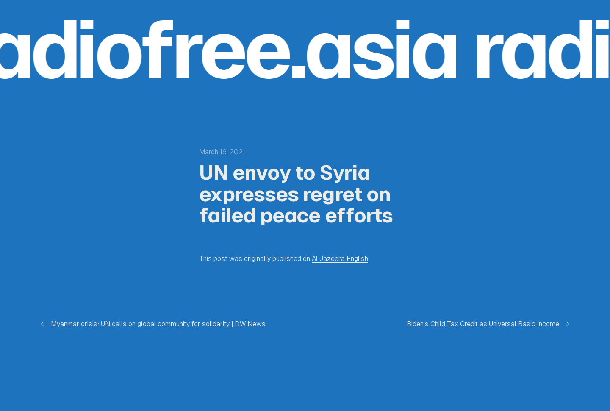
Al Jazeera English (340, 259)
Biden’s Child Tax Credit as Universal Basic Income (483, 324)
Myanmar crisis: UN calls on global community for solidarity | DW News (158, 324)
